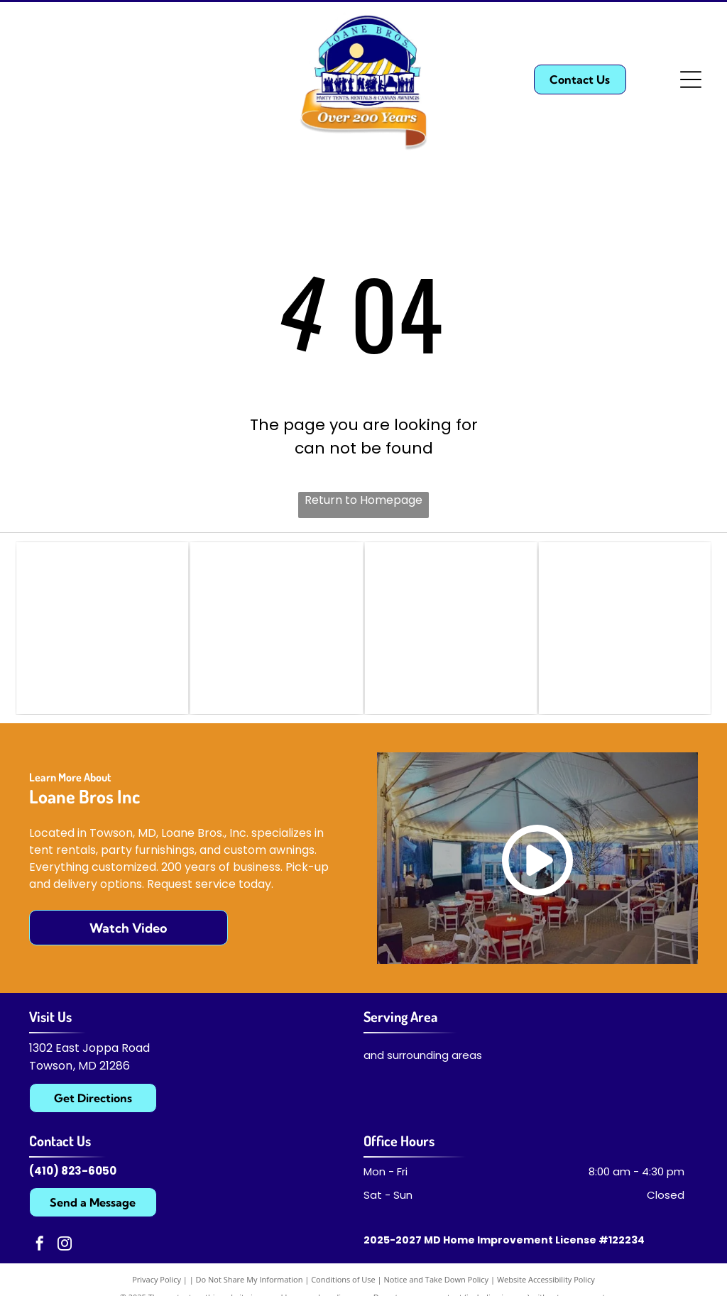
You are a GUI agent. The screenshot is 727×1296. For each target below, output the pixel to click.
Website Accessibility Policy (546, 1280)
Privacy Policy (156, 1280)
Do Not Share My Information (249, 1280)
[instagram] (64, 1246)
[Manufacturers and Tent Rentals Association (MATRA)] (276, 628)
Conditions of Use (343, 1280)
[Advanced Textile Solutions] (102, 628)
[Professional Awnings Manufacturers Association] (625, 628)
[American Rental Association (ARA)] (451, 628)
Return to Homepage (363, 500)
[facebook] (39, 1246)
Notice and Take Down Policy (436, 1280)
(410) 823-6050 (72, 1170)
